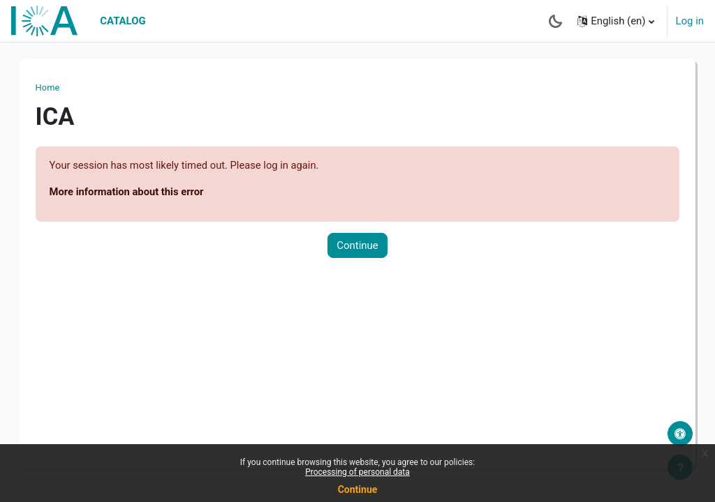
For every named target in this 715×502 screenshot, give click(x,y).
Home (62, 87)
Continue (357, 246)
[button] (615, 21)
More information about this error (142, 191)
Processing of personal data (357, 472)
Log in (690, 21)
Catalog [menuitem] (122, 21)
